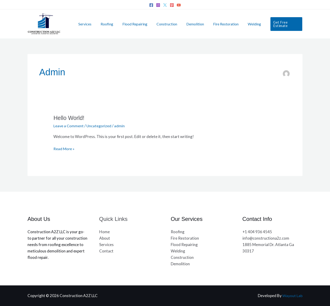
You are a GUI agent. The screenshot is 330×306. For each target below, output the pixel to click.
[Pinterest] (172, 5)
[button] (277, 24)
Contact (106, 251)
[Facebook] (151, 5)
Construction (162, 24)
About (104, 238)
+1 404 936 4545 (257, 231)
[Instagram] (158, 5)
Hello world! (69, 117)
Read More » (64, 148)
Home (104, 231)
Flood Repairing (132, 24)
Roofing (106, 24)
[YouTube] (179, 5)
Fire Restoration (217, 24)
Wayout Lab (292, 295)
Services (85, 24)
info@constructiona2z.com (265, 238)
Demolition (189, 24)
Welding (244, 24)
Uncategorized (100, 125)
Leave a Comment (68, 125)
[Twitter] (165, 5)
